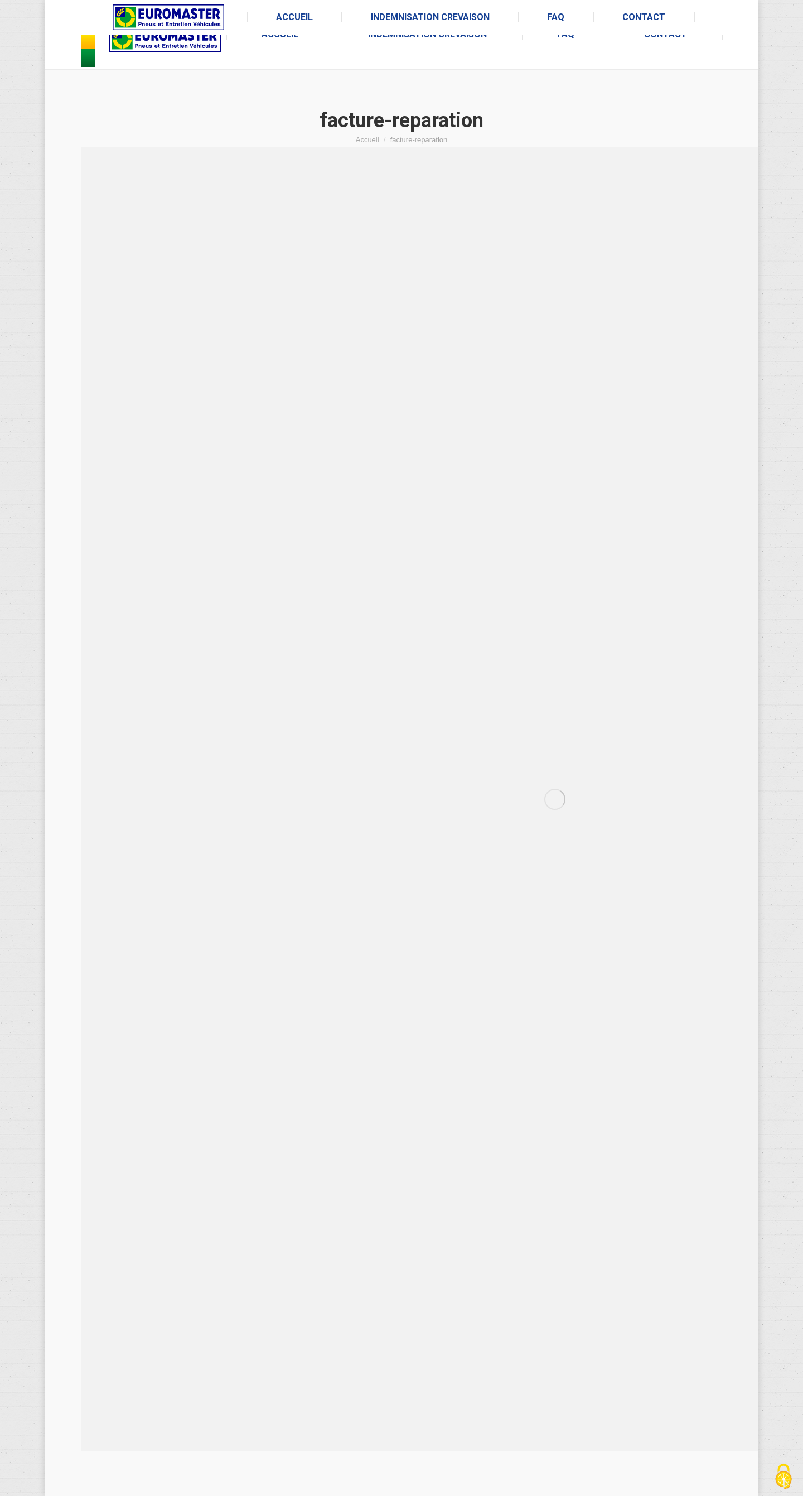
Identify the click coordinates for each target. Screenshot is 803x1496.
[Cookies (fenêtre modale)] (783, 1477)
